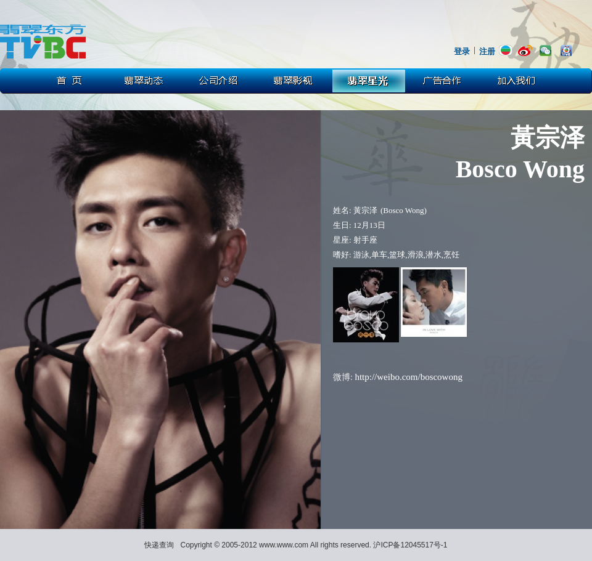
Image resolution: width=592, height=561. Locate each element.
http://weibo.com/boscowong (408, 377)
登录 (462, 51)
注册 (487, 51)
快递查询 (159, 545)
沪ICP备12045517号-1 (410, 545)
